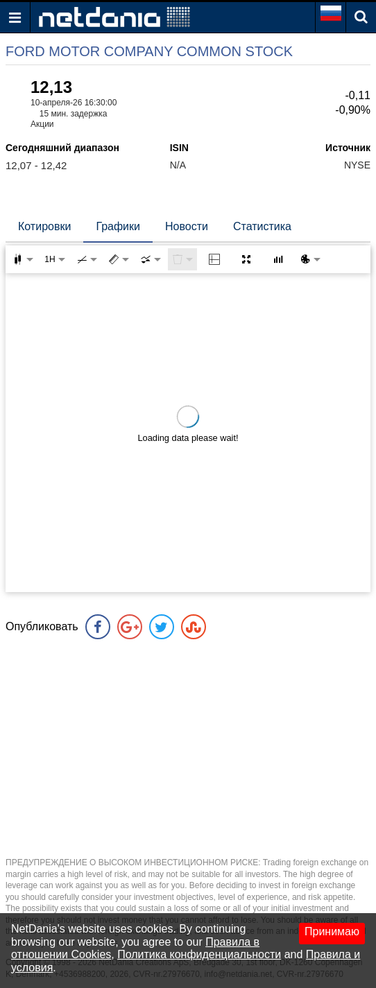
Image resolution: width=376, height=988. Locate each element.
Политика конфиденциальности (199, 954)
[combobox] (150, 259)
